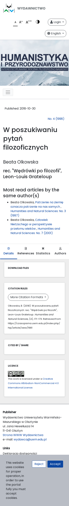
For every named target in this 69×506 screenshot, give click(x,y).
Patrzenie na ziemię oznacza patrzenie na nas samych (36, 204)
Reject (39, 464)
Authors (60, 251)
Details (8, 251)
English (54, 33)
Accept (55, 464)
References (25, 251)
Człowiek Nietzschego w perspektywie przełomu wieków (31, 224)
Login (56, 22)
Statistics (43, 251)
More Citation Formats (27, 297)
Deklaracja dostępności (20, 453)
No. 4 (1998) (56, 119)
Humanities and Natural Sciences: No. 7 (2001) (35, 231)
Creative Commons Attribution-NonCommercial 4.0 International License (33, 383)
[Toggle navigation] (8, 92)
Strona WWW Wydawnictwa (23, 435)
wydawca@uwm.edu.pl (30, 439)
